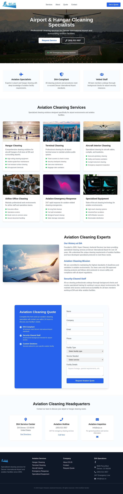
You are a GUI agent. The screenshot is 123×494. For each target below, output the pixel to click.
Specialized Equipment (40, 474)
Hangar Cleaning (38, 462)
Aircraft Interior (37, 468)
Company (70, 320)
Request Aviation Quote (84, 381)
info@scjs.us (101, 479)
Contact (74, 4)
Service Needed (73, 356)
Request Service (49, 40)
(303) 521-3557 (73, 40)
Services (49, 4)
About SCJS (67, 462)
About (58, 4)
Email (69, 329)
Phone (69, 338)
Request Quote (69, 468)
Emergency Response (40, 471)
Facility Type (71, 347)
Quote (65, 4)
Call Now (61, 435)
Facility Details (72, 364)
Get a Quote (113, 4)
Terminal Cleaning (39, 465)
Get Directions (25, 434)
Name (69, 311)
